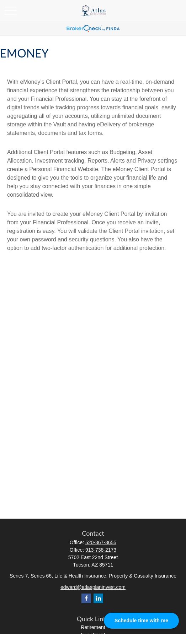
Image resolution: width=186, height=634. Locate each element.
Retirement (93, 627)
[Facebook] (86, 598)
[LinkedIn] (98, 598)
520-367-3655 (100, 542)
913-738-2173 (100, 550)
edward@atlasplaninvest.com (93, 587)
